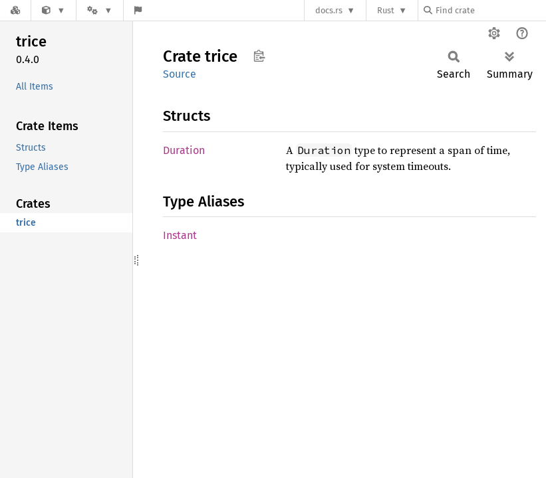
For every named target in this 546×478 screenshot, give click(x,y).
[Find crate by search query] (490, 10)
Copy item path (259, 55)
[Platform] (99, 10)
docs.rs (328, 10)
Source (179, 74)
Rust (385, 10)
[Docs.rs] (15, 10)
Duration (184, 150)
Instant (180, 235)
